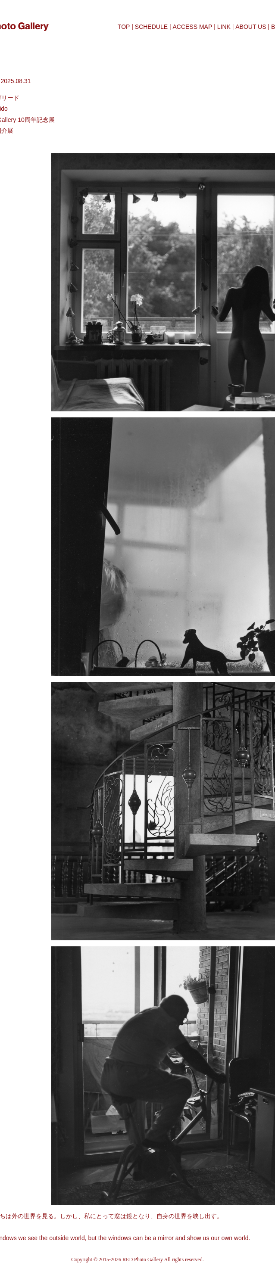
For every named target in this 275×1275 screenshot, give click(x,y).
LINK (224, 26)
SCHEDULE (151, 26)
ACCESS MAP (192, 26)
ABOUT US (250, 26)
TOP (124, 26)
